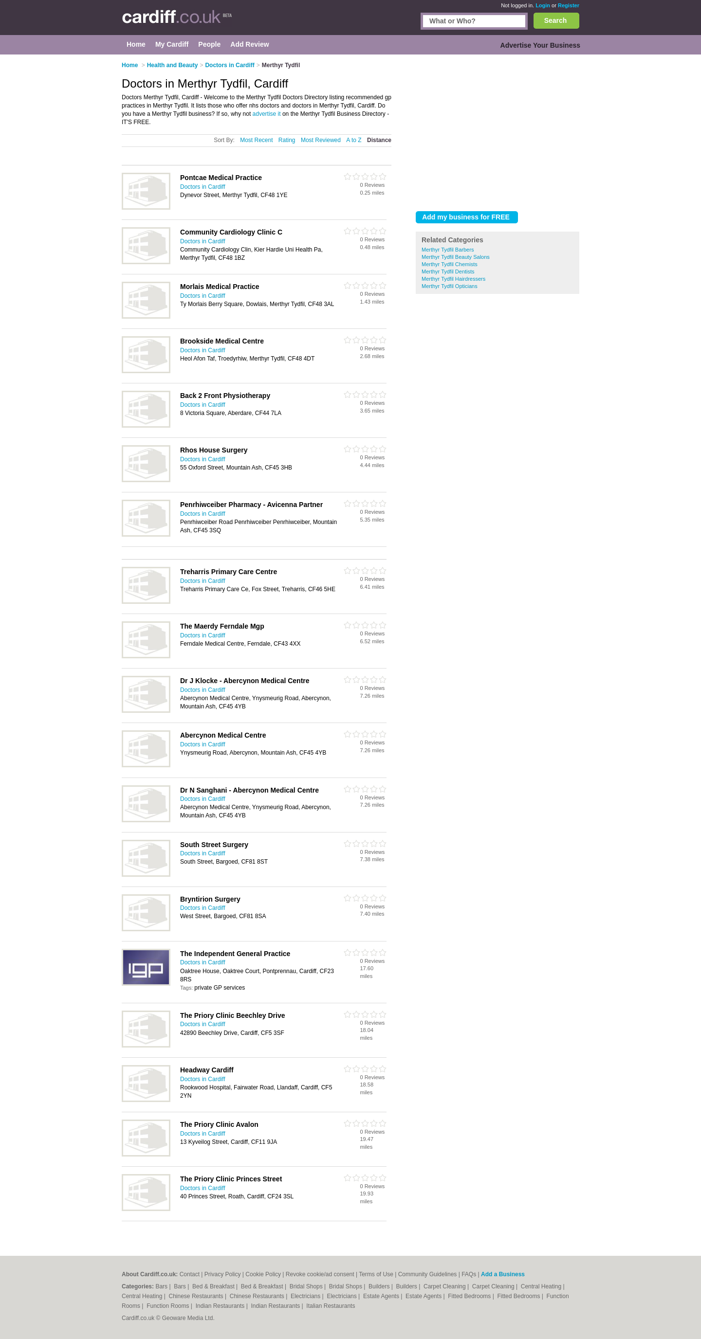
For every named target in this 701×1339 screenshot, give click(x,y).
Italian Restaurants (330, 1306)
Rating (286, 140)
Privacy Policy (222, 1274)
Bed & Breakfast (214, 1286)
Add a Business (503, 1274)
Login (542, 5)
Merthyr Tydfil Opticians (450, 286)
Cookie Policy (263, 1274)
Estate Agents (382, 1296)
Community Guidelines (427, 1274)
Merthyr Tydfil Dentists (448, 271)
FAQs (468, 1274)
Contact (190, 1274)
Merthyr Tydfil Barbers (448, 250)
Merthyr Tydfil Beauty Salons (456, 257)
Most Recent (256, 140)
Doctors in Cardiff (202, 186)
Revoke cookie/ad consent (320, 1274)
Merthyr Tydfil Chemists (450, 264)
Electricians (306, 1296)
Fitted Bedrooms (470, 1296)
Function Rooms (169, 1306)
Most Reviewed (321, 140)
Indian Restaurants (221, 1306)
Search (555, 20)
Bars (162, 1286)
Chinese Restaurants (197, 1296)
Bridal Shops (307, 1286)
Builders (380, 1286)
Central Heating (542, 1286)
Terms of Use (376, 1274)
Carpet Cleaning (445, 1286)
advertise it (267, 113)
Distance (379, 140)
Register (568, 5)
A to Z (353, 140)
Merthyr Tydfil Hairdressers (453, 279)
